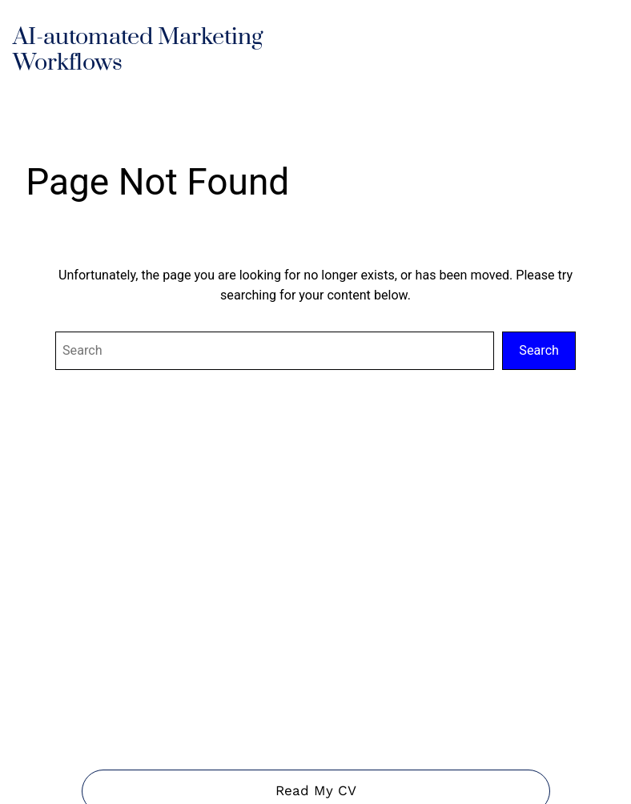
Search (539, 350)
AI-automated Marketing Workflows (138, 50)
